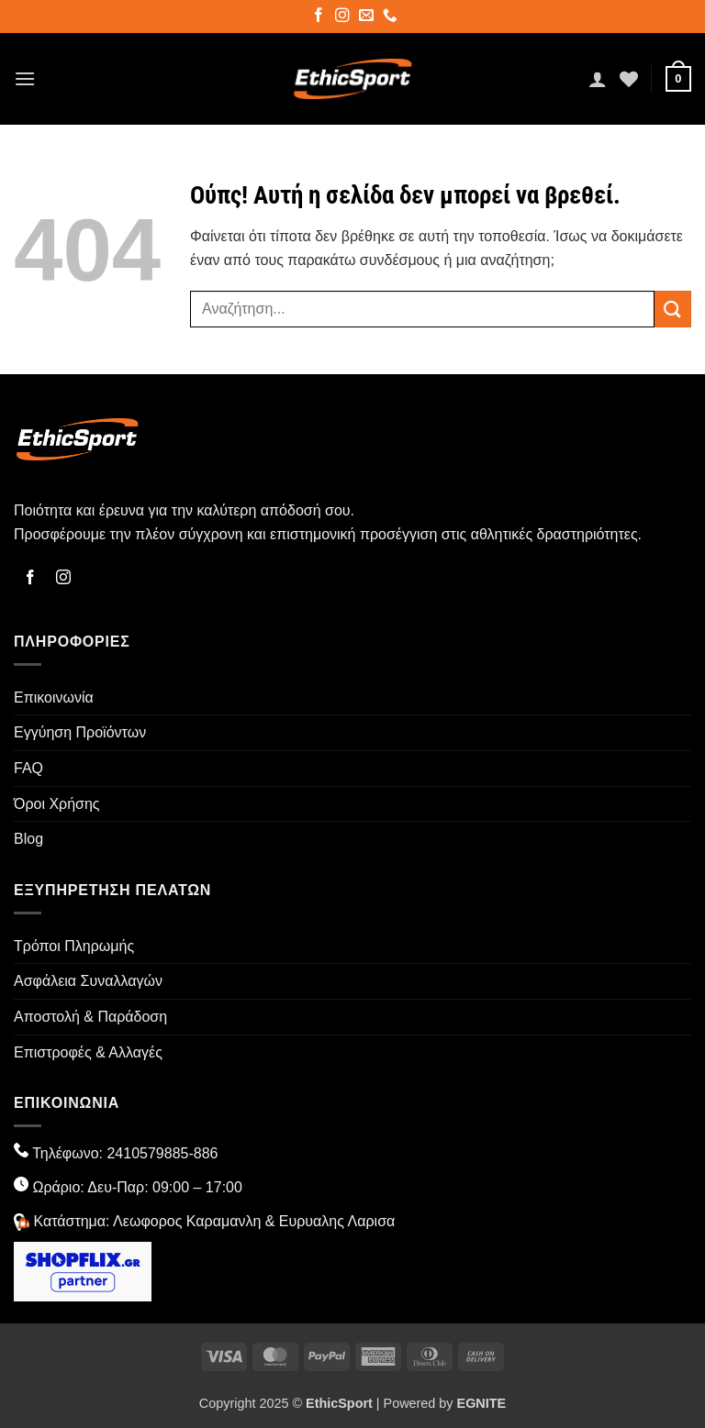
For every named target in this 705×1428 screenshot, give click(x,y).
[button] (25, 78)
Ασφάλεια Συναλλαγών (88, 981)
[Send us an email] (367, 17)
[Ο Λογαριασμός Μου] (597, 79)
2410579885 (147, 1153)
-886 (203, 1153)
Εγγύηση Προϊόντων (80, 732)
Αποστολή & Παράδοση (90, 1016)
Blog (28, 839)
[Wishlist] (629, 79)
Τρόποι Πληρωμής (74, 946)
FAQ (28, 768)
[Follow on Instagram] (343, 17)
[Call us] (391, 17)
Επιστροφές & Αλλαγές (88, 1052)
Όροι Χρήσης (57, 804)
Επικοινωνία (54, 697)
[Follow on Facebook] (320, 17)
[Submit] (673, 309)
